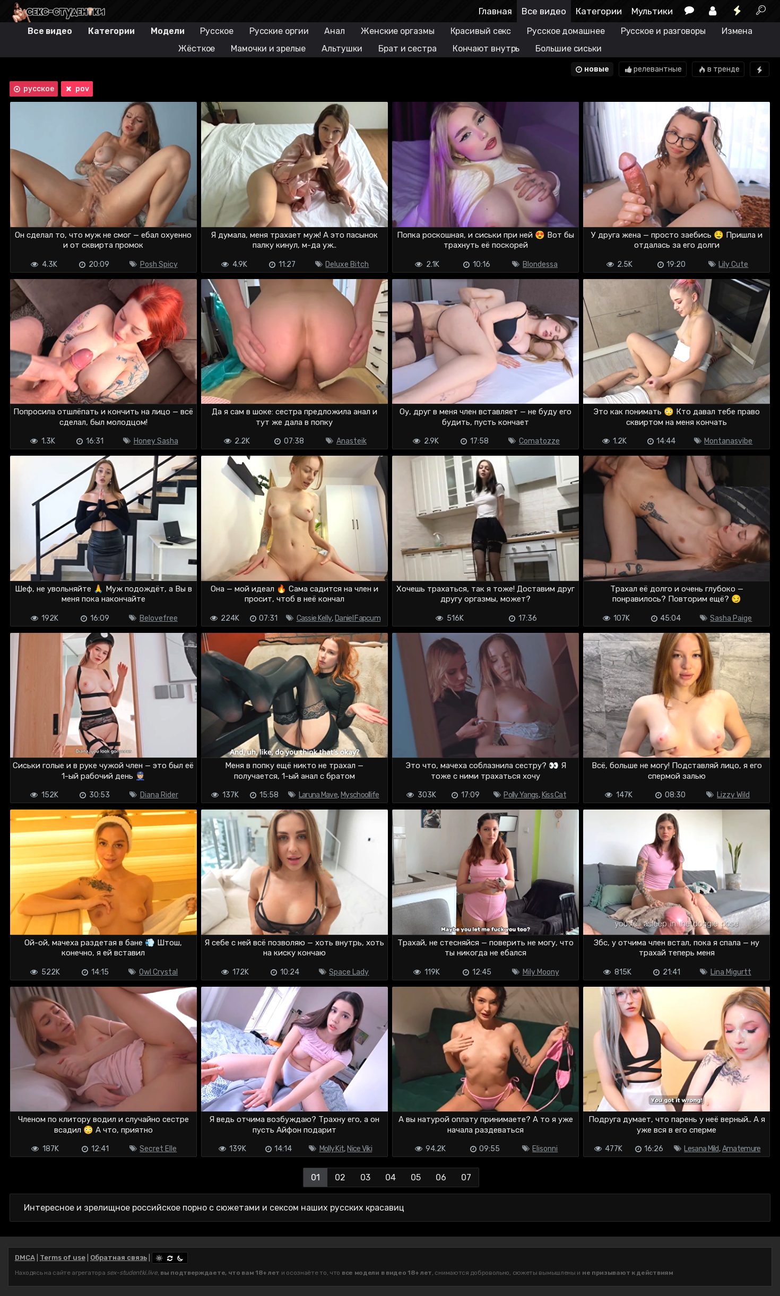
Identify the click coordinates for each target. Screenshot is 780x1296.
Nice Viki (359, 1148)
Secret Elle (158, 1148)
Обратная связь (118, 1258)
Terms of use (62, 1258)
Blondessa (540, 264)
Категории (599, 11)
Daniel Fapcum (357, 618)
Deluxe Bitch (347, 264)
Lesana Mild (701, 1148)
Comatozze (539, 441)
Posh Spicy (159, 264)
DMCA (25, 1258)
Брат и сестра (407, 49)
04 (390, 1177)
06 (441, 1177)
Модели (167, 31)
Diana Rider (159, 794)
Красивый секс (481, 31)
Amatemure (741, 1148)
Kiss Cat (554, 794)
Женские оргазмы (398, 31)
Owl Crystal (158, 972)
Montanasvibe (728, 441)
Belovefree (159, 618)
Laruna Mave (318, 794)
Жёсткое (196, 49)
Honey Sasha (156, 441)
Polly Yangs (521, 794)
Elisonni (545, 1148)
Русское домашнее (565, 31)
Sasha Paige (731, 618)
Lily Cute (733, 264)
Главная (495, 11)
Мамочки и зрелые (268, 49)
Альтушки (342, 49)
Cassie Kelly (314, 618)
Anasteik (351, 441)
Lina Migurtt (730, 972)
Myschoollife (360, 794)
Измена (737, 31)
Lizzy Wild (733, 794)
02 (340, 1177)
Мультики (652, 11)
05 (416, 1177)
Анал (334, 31)
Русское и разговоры (663, 31)
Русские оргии (279, 31)
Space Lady (349, 972)
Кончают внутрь (486, 49)
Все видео (544, 11)
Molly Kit (331, 1148)
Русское (216, 31)
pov (76, 89)
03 (365, 1177)
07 (466, 1177)
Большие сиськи (568, 49)
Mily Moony (541, 972)
